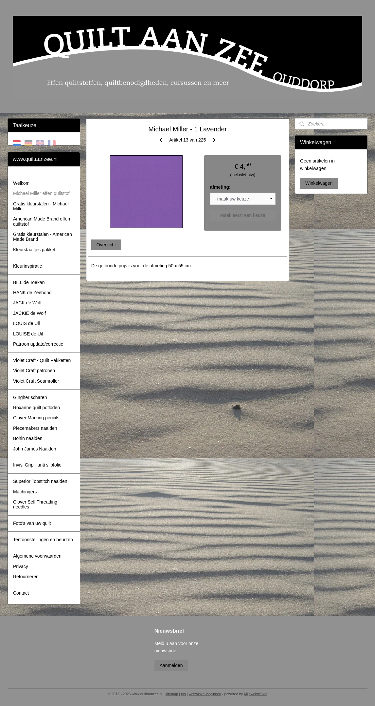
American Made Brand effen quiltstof (41, 221)
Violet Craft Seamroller (36, 381)
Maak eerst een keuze (242, 215)
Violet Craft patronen (34, 370)
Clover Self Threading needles (35, 504)
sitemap (172, 694)
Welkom (21, 183)
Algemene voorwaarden (37, 556)
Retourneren (26, 576)
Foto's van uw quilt (32, 523)
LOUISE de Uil (28, 333)
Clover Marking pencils (36, 417)
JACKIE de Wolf (29, 313)
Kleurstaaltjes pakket (34, 249)
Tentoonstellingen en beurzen (43, 539)
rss (183, 694)
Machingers (25, 491)
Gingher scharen (30, 397)
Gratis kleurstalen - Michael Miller (41, 206)
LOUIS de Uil (26, 323)
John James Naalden (34, 448)
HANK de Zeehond (32, 292)
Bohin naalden (28, 438)
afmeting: (220, 187)
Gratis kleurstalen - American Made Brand (42, 237)
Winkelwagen (318, 183)
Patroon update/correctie (38, 344)
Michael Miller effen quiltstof (41, 193)
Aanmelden (171, 665)
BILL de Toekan (29, 282)
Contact (21, 593)
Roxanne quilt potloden (36, 407)
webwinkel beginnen (205, 694)
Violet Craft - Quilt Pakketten (42, 360)
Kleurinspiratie (27, 266)
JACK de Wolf (27, 302)
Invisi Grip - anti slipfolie (37, 464)
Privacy (20, 566)
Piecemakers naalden (35, 428)
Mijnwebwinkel (255, 694)
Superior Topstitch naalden (40, 481)
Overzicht (106, 244)
